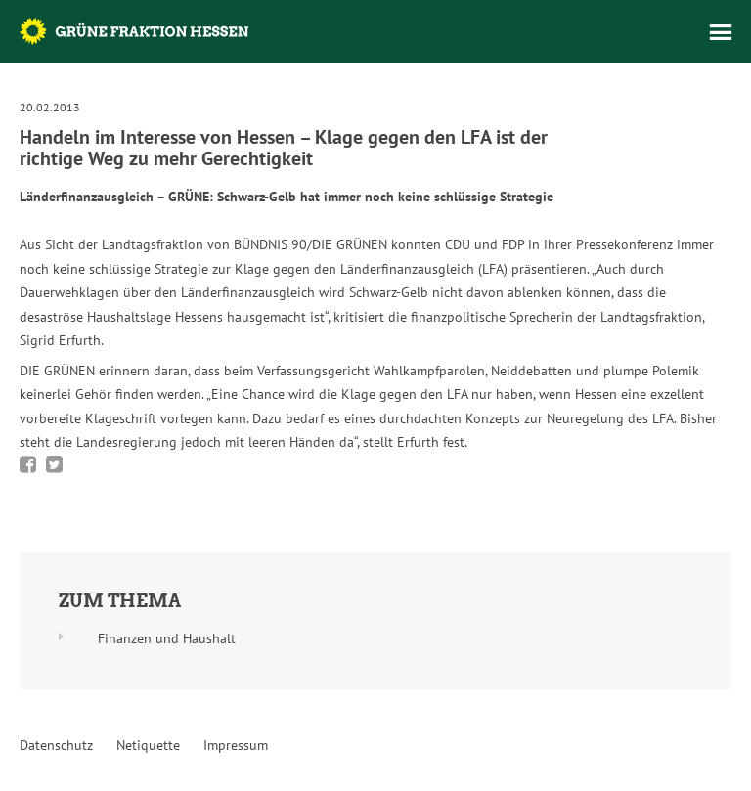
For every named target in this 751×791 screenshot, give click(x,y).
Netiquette (148, 745)
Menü (720, 32)
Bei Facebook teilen (28, 464)
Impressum (235, 745)
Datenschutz (56, 745)
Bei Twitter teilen (54, 464)
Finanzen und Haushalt (167, 638)
